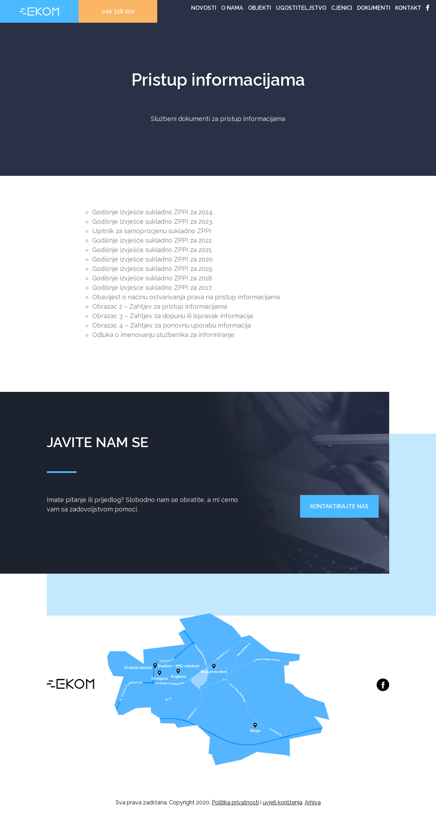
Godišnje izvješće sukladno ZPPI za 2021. (152, 249)
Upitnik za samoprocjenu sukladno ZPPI (151, 231)
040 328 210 (118, 11)
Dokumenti (373, 8)
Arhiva (313, 802)
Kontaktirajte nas (339, 506)
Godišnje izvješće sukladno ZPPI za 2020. (152, 259)
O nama (232, 8)
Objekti (259, 8)
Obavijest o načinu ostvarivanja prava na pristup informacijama (186, 297)
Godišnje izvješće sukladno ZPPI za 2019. (152, 268)
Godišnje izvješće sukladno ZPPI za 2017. (152, 287)
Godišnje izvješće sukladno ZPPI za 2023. (152, 221)
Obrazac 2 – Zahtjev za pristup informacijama (159, 306)
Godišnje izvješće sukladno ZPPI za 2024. (152, 212)
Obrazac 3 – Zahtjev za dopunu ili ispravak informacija (172, 316)
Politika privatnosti (235, 802)
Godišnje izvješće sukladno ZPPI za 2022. (152, 240)
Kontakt (408, 8)
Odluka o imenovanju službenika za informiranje (163, 334)
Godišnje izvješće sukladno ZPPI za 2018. (152, 278)
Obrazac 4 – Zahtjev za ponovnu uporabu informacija (171, 325)
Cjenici (341, 8)
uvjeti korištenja (282, 802)
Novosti (203, 8)
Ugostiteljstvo (301, 8)
